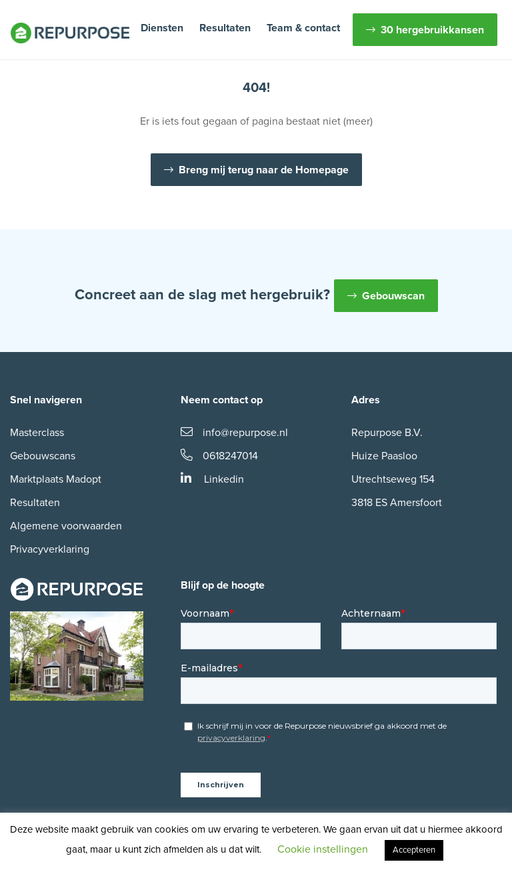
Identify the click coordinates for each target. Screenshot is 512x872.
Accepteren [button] (414, 850)
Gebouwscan (393, 296)
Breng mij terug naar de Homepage (264, 170)
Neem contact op (222, 400)
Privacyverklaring (49, 549)
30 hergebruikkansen (432, 30)
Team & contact (303, 28)
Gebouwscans (42, 456)
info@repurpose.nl (234, 432)
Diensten (162, 28)
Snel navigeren (46, 400)
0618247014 (219, 456)
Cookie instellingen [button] (322, 849)
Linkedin (212, 479)
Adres (365, 400)
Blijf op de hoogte (223, 585)
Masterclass (37, 432)
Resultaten (225, 28)
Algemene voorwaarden (66, 526)
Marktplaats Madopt (55, 479)
